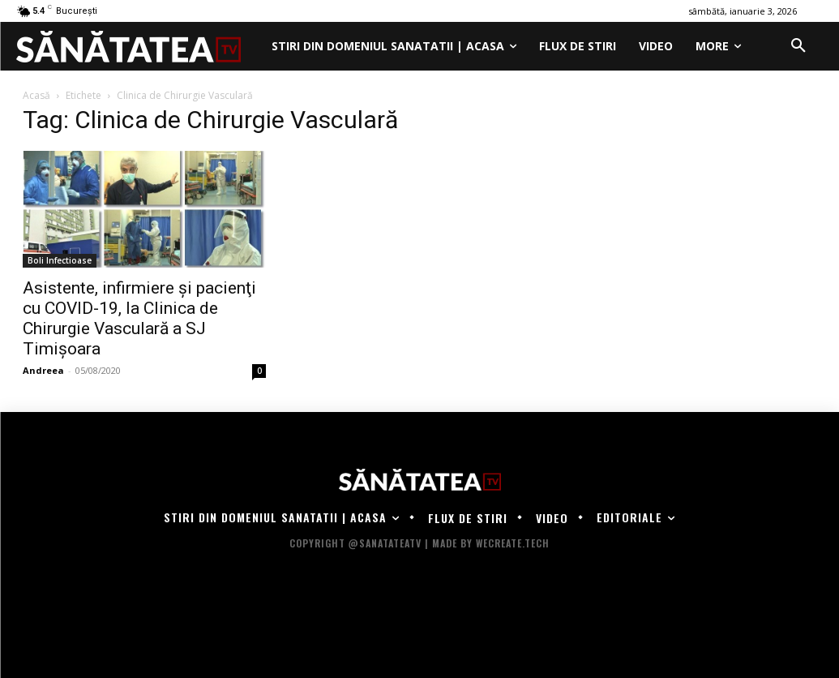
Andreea (43, 370)
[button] (798, 46)
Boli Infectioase (60, 260)
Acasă (36, 95)
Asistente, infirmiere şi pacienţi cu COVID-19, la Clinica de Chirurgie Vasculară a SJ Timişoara (139, 318)
